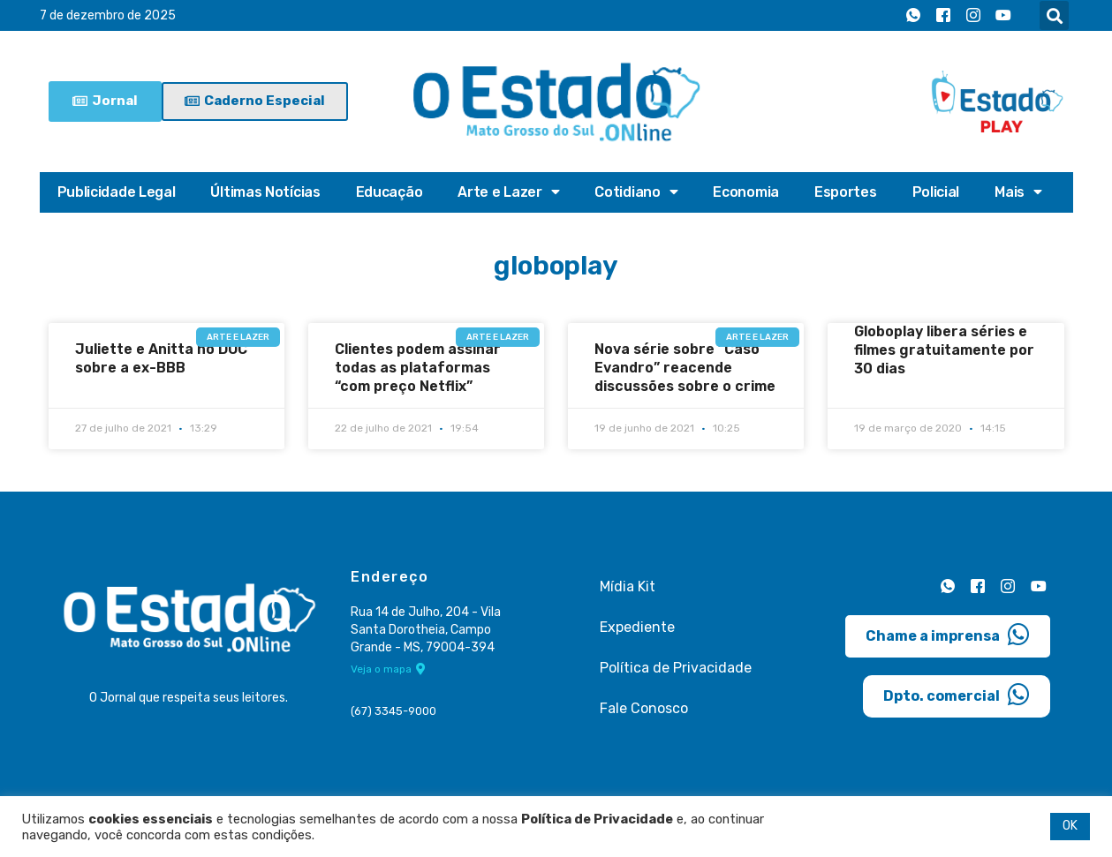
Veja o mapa (388, 669)
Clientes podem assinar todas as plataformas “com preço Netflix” (418, 368)
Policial (936, 192)
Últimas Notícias (265, 192)
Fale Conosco (644, 707)
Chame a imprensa (948, 633)
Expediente (637, 626)
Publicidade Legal (116, 192)
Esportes (845, 192)
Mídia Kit (627, 585)
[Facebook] (943, 16)
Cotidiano (635, 192)
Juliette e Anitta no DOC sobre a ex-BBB (161, 358)
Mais (1018, 192)
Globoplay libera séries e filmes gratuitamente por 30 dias (944, 350)
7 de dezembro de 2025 (108, 15)
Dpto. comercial (956, 693)
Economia (746, 192)
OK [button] (1070, 825)
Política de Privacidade (676, 666)
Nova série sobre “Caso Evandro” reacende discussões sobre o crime (684, 368)
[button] (1054, 15)
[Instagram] (973, 16)
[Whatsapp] (913, 16)
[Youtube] (1003, 16)
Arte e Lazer (508, 192)
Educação (389, 192)
